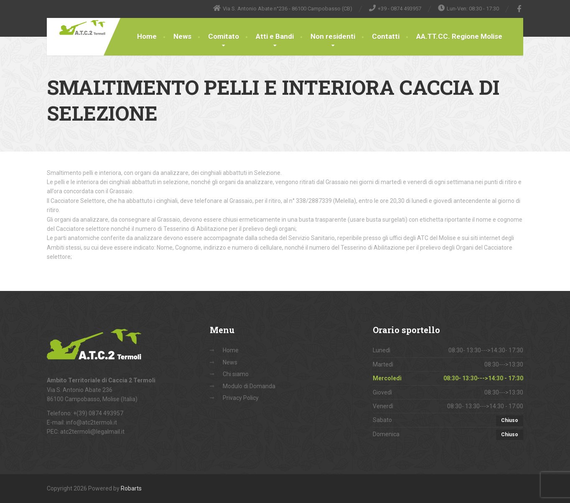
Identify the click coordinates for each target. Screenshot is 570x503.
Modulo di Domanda (249, 386)
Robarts (131, 488)
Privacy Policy (241, 397)
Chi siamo (236, 374)
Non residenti (332, 36)
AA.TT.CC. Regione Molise (459, 36)
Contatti (386, 36)
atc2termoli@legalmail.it (92, 431)
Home (147, 36)
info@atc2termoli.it (91, 422)
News (182, 36)
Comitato (223, 36)
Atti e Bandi (275, 36)
